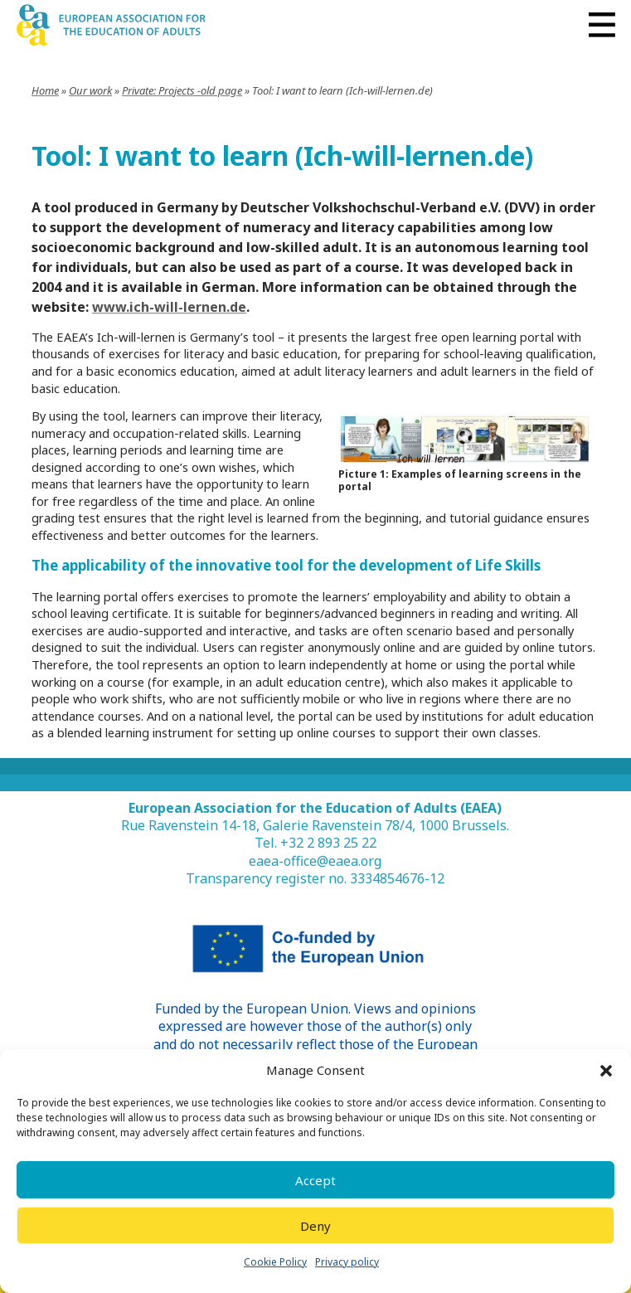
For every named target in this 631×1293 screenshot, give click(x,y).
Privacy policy (347, 1262)
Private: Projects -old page (182, 90)
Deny (315, 1226)
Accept (315, 1180)
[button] (606, 1070)
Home (45, 90)
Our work (90, 90)
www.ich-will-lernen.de (169, 307)
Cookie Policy (275, 1262)
